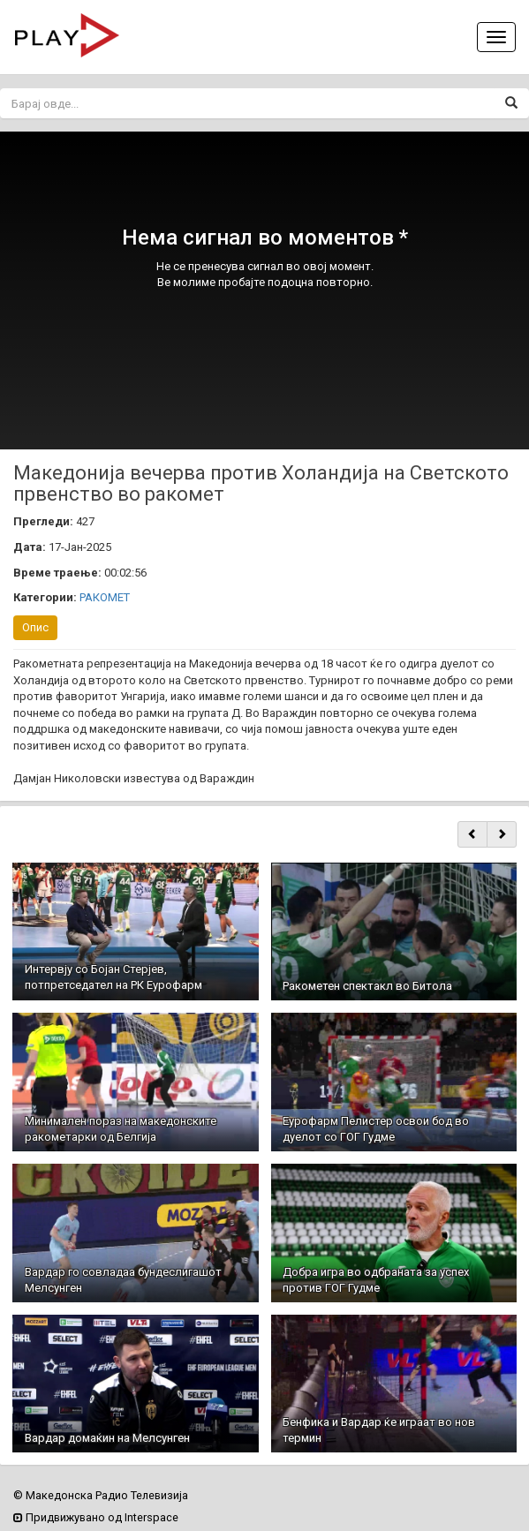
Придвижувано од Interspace (95, 1517)
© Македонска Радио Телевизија (100, 1495)
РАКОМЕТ (104, 597)
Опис (35, 627)
